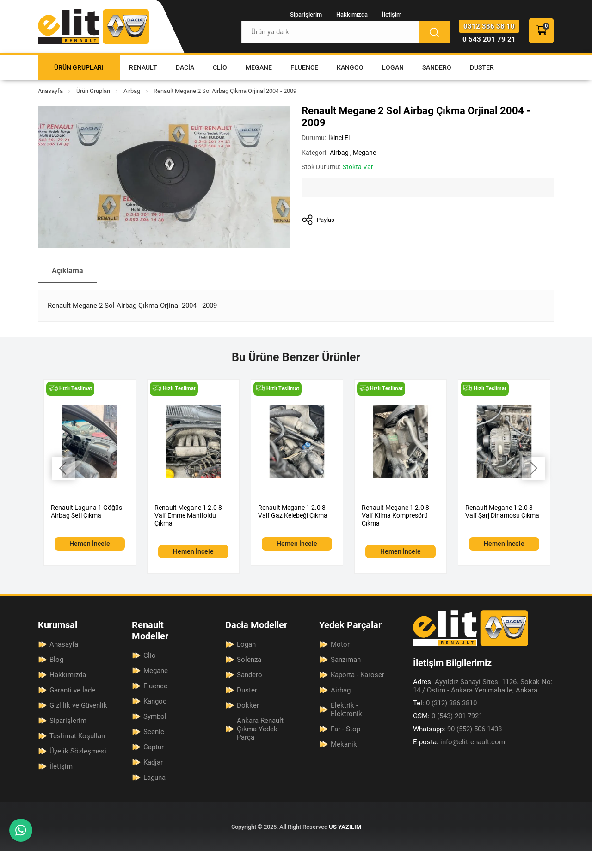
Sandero (436, 67)
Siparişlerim (306, 14)
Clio (220, 67)
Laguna (154, 777)
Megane (259, 67)
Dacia (185, 67)
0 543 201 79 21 (489, 39)
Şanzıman (346, 659)
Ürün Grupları (79, 67)
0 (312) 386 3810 (445, 703)
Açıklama (67, 270)
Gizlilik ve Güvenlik (78, 705)
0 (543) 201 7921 (447, 716)
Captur (153, 747)
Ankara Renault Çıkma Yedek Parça (260, 728)
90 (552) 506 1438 (457, 729)
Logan (393, 67)
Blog (56, 659)
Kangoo (350, 67)
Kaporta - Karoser (357, 675)
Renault (143, 67)
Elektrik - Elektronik (346, 709)
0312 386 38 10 (489, 26)
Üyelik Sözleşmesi (77, 751)
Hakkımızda (352, 14)
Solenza (249, 659)
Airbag (131, 90)
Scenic (153, 732)
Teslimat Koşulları (77, 736)
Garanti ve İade (72, 690)
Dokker (248, 705)
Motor (340, 644)
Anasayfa (50, 90)
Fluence (304, 67)
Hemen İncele (89, 543)
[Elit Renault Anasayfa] (93, 26)
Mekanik (344, 744)
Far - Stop (345, 729)
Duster (482, 67)
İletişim (391, 14)
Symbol (154, 716)
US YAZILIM (345, 826)
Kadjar (153, 762)
